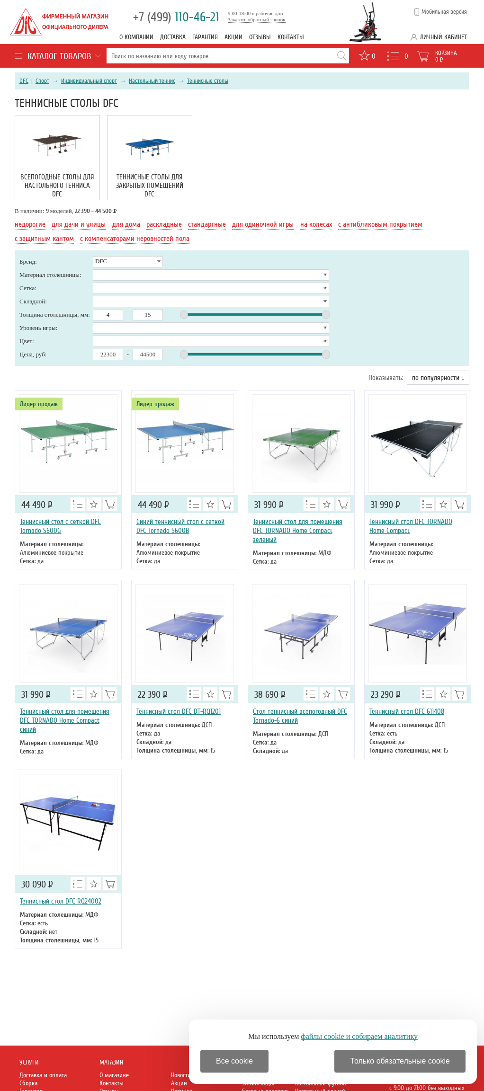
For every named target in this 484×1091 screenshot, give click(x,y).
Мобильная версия (444, 12)
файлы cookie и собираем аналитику (359, 1036)
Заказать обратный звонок (257, 19)
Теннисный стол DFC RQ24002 (60, 901)
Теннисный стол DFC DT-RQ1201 (178, 711)
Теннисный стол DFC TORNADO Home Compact (410, 526)
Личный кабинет (443, 37)
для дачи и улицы (79, 224)
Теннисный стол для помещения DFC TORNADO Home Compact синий (64, 720)
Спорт (42, 81)
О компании (136, 37)
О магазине (114, 1075)
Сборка (28, 1083)
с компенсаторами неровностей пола (134, 238)
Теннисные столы (207, 81)
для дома (126, 224)
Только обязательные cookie (400, 1061)
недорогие (30, 224)
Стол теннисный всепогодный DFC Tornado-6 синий (300, 716)
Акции (233, 37)
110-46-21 (176, 17)
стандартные (207, 224)
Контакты (291, 37)
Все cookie (234, 1061)
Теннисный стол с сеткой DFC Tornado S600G (60, 526)
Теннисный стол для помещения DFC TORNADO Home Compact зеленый (297, 530)
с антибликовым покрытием (380, 224)
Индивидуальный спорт (89, 81)
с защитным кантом (44, 238)
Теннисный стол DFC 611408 (406, 711)
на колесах (316, 224)
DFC (23, 81)
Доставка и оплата (43, 1075)
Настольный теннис (152, 81)
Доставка (173, 37)
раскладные (164, 224)
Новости (181, 1075)
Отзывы (260, 37)
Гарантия (205, 37)
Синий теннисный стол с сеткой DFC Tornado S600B (180, 526)
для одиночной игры (263, 224)
